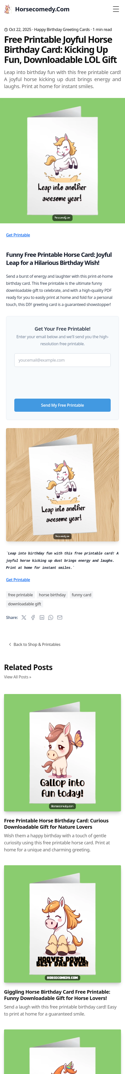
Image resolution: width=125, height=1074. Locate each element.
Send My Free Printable (62, 405)
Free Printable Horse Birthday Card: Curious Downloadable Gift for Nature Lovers (56, 823)
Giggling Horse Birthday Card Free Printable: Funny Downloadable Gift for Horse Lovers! (57, 995)
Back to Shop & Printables (34, 644)
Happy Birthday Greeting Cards (62, 29)
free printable (20, 595)
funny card (81, 595)
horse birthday (52, 595)
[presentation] (62, 381)
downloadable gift (24, 604)
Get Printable (18, 235)
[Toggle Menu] (116, 9)
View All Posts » (17, 677)
